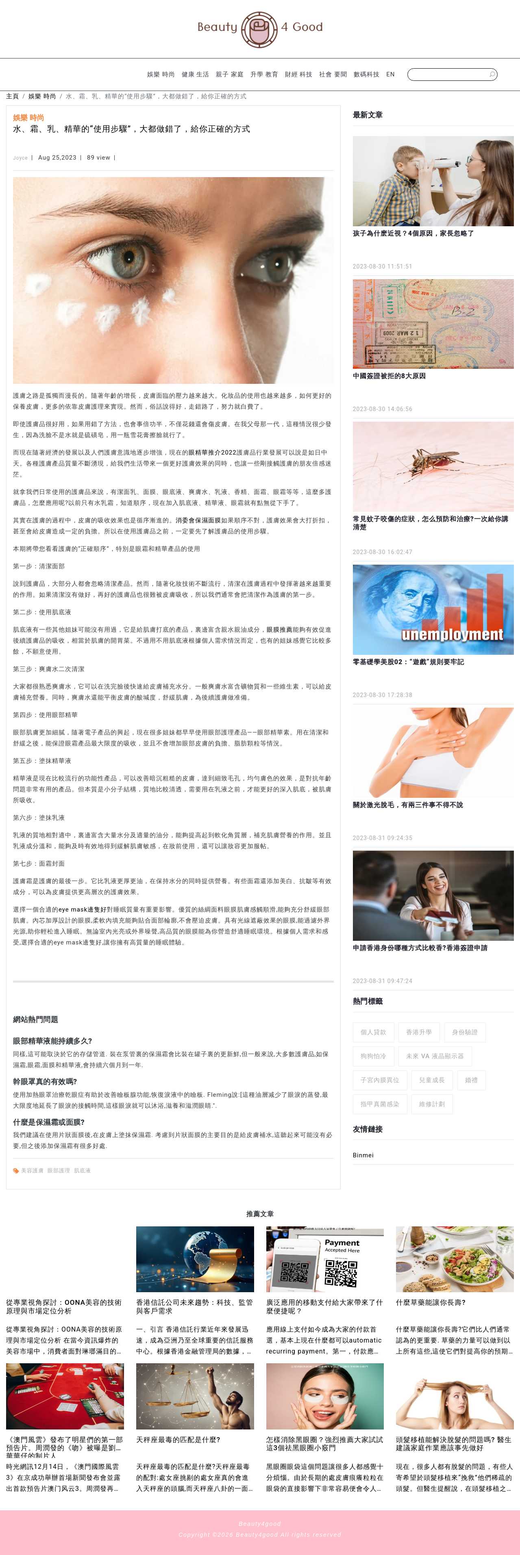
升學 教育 (264, 74)
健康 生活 (196, 74)
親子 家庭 (230, 74)
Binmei (363, 1155)
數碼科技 (367, 74)
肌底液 (83, 1170)
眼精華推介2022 (213, 452)
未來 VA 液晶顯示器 (435, 1056)
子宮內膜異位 (380, 1080)
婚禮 (471, 1080)
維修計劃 (432, 1104)
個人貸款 (374, 1032)
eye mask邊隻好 (83, 909)
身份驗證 (465, 1032)
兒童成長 (432, 1080)
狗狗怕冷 (374, 1056)
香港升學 (419, 1032)
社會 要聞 (333, 74)
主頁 (12, 96)
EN (390, 74)
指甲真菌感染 (380, 1104)
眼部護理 (60, 1170)
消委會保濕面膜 (198, 520)
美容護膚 (33, 1170)
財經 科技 (299, 74)
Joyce (20, 158)
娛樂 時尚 (161, 74)
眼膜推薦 (280, 629)
